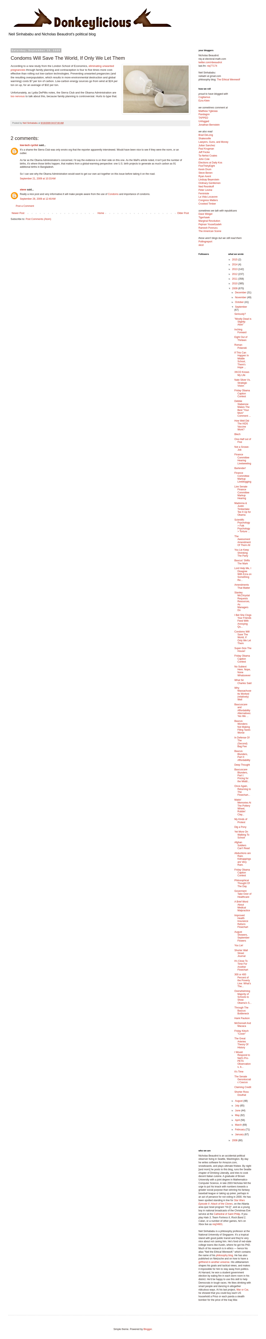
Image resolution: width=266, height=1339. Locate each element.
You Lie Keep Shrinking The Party (241, 552)
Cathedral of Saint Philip (227, 1214)
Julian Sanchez (206, 145)
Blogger (147, 1329)
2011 (235, 278)
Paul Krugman (206, 148)
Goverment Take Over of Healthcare (242, 894)
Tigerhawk (204, 217)
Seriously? (240, 314)
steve (23, 189)
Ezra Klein (204, 100)
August (239, 1100)
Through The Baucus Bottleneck (241, 1010)
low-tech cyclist (29, 145)
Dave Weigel (205, 214)
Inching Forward (240, 331)
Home (101, 213)
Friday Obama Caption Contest (242, 393)
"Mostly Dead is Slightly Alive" (242, 321)
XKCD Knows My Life (241, 373)
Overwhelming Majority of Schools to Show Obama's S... (242, 997)
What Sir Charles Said (242, 681)
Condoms (113, 194)
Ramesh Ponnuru (208, 227)
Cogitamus (204, 97)
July (237, 1105)
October (239, 302)
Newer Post (18, 213)
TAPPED (203, 117)
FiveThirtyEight (206, 165)
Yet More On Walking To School (241, 834)
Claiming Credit (242, 1087)
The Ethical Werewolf (228, 79)
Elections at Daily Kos (210, 162)
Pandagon (204, 114)
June (238, 1110)
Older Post (183, 213)
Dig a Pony (240, 827)
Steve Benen (205, 172)
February (240, 1129)
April (237, 1120)
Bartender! (240, 468)
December (241, 292)
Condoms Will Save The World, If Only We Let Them (242, 637)
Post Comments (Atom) (38, 219)
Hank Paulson (242, 1018)
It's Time (238, 1071)
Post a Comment (25, 206)
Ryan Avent (204, 176)
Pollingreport (205, 241)
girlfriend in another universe (213, 1262)
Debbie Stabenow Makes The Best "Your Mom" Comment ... (242, 408)
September (241, 306)
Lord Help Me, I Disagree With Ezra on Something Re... (242, 574)
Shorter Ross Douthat (241, 1093)
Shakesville (204, 138)
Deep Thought (242, 764)
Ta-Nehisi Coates (207, 155)
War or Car (242, 1289)
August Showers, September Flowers (241, 936)
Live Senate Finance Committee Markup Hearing (241, 492)
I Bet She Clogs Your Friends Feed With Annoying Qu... (242, 621)
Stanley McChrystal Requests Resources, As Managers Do (242, 601)
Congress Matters (208, 200)
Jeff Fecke (204, 152)
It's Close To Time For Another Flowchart (241, 965)
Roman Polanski (240, 346)
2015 (235, 259)
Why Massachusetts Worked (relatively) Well (242, 693)
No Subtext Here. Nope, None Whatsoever (242, 671)
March (238, 1124)
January (239, 1134)
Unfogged (203, 121)
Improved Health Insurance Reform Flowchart (241, 921)
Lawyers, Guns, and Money (213, 142)
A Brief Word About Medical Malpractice (242, 906)
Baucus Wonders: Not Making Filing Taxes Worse (242, 727)
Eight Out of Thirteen (240, 338)
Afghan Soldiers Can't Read (242, 845)
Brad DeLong (205, 135)
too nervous (18, 96)
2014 (235, 264)
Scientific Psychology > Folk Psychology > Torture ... (242, 525)
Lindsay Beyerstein (208, 179)
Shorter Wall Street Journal (241, 953)
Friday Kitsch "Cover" (241, 1032)
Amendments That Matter (242, 586)
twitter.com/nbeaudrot (210, 62)
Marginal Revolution (209, 220)
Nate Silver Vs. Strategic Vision (242, 382)
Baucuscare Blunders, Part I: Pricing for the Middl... (241, 775)
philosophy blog (224, 1255)
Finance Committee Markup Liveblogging (242, 477)
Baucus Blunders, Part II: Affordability (242, 755)
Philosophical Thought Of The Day (242, 883)
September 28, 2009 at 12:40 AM (37, 198)
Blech (237, 434)
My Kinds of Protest (240, 821)
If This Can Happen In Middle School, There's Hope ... (241, 360)
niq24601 (217, 1224)
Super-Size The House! (242, 650)
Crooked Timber (207, 203)
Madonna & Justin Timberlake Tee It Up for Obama (242, 509)
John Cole (204, 159)
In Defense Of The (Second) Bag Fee (241, 742)
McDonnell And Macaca (242, 1024)
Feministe (203, 193)
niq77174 (212, 65)
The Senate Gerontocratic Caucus (242, 1079)
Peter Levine (205, 190)
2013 (235, 269)
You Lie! (238, 945)
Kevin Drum (204, 169)
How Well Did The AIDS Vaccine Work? (241, 425)
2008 (235, 1140)
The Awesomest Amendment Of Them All (242, 541)
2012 (235, 274)
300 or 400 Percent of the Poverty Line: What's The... (242, 980)
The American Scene (209, 231)
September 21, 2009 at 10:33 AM (37, 178)
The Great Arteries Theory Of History (241, 1043)
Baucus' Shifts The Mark (242, 562)
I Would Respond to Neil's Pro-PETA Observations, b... (242, 1059)
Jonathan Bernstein (209, 124)
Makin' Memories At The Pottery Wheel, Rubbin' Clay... (242, 807)
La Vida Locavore (208, 196)
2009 (235, 288)
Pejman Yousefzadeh (210, 224)
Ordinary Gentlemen (209, 183)
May (237, 1115)
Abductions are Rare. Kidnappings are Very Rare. (242, 859)
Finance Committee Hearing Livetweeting (242, 459)
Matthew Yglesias (208, 111)
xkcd (201, 245)
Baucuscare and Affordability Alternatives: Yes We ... (242, 710)
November (241, 297)
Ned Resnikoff (206, 186)
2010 (235, 283)
